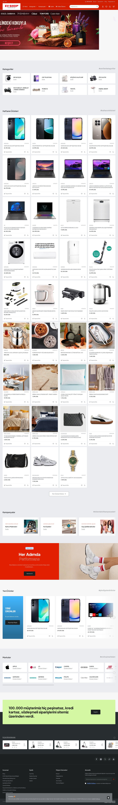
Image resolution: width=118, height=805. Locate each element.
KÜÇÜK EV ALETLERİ (76, 77)
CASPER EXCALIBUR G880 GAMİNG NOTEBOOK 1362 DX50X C (42, 228)
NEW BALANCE (35, 475)
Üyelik (31, 770)
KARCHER (6, 308)
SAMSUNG (6, 143)
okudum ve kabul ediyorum (98, 783)
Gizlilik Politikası (96, 799)
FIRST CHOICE (7, 433)
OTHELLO (63, 391)
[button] (8, 152)
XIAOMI (34, 143)
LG (39, 666)
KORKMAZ (34, 350)
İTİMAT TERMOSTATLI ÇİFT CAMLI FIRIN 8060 (16, 742)
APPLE (15, 666)
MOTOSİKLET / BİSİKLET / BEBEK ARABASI (21, 88)
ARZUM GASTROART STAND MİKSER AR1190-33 (44, 311)
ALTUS (62, 225)
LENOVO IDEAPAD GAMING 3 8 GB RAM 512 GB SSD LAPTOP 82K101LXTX (73, 186)
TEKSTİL (72, 89)
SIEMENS (91, 225)
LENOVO (34, 183)
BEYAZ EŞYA (17, 77)
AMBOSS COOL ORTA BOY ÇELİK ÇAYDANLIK (16, 352)
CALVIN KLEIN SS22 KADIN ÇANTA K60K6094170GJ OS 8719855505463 (71, 436)
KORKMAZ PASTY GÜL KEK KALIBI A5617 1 (43, 352)
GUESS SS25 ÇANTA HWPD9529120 (13, 477)
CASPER (34, 225)
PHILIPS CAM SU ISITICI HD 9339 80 (98, 311)
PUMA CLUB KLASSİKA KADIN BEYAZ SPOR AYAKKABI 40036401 (100, 436)
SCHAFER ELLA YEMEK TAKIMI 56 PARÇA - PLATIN (15, 395)
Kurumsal (5, 770)
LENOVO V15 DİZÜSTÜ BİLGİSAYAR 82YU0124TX (41, 186)
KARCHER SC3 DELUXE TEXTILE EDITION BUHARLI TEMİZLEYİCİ (14, 311)
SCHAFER (91, 350)
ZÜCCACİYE (102, 77)
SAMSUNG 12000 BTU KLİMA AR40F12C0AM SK (44, 270)
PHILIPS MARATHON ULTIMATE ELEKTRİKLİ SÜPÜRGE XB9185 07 (68, 742)
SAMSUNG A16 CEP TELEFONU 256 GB (37, 628)
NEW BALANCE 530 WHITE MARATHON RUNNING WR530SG (42, 478)
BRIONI (62, 350)
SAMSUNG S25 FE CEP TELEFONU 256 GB (15, 186)
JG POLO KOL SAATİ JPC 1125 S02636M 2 (71, 477)
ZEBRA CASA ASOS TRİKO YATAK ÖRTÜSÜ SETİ (44, 436)
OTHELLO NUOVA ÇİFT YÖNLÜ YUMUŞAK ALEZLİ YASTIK (72, 395)
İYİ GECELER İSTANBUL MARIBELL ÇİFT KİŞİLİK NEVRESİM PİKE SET (16, 436)
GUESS (5, 475)
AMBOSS (6, 350)
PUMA (90, 433)
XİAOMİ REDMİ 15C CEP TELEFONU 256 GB (43, 146)
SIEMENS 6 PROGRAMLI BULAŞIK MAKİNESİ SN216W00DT (100, 228)
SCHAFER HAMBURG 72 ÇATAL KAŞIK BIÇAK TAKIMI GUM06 (101, 353)
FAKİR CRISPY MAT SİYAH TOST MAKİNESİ (72, 311)
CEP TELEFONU (47, 77)
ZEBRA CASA (35, 391)
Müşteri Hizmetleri (61, 770)
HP (4, 225)
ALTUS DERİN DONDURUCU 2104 (69, 227)
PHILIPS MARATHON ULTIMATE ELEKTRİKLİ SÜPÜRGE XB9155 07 (94, 742)
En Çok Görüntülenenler (9, 737)
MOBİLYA (45, 89)
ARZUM (33, 308)
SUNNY (89, 625)
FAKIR (62, 308)
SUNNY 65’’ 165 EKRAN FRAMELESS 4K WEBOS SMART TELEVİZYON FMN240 (100, 629)
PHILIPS (91, 266)
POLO (62, 475)
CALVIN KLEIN (64, 433)
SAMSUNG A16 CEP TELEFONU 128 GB (14, 146)
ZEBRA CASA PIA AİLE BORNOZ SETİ (98, 394)
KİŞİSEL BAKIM (103, 89)
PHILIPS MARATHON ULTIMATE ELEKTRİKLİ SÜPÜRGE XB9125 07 (42, 742)
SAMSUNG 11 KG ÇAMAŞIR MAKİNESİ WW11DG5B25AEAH (13, 270)
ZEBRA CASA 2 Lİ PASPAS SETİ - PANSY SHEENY (44, 394)
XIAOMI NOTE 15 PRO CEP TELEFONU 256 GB (101, 146)
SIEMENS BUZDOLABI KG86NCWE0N (71, 269)
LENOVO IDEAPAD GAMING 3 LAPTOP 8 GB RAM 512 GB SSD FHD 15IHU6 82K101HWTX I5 (101, 186)
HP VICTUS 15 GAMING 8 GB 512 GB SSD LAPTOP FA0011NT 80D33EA (14, 228)
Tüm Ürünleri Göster (58, 494)
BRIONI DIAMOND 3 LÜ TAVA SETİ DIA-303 (72, 352)
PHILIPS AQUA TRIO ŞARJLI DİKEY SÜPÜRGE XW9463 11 (100, 270)
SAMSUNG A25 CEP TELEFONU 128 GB (71, 146)
